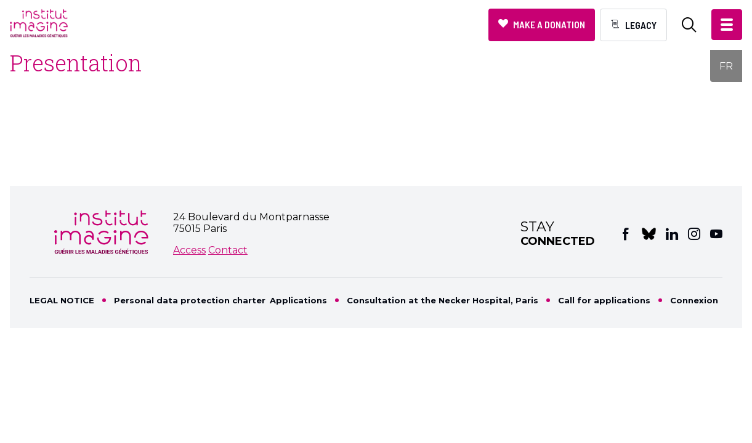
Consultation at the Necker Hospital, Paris (442, 300)
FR (726, 66)
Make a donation (549, 24)
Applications (298, 300)
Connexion (694, 300)
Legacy (641, 25)
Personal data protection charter (189, 300)
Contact (228, 250)
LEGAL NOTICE (62, 300)
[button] (726, 24)
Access (189, 250)
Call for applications (604, 300)
